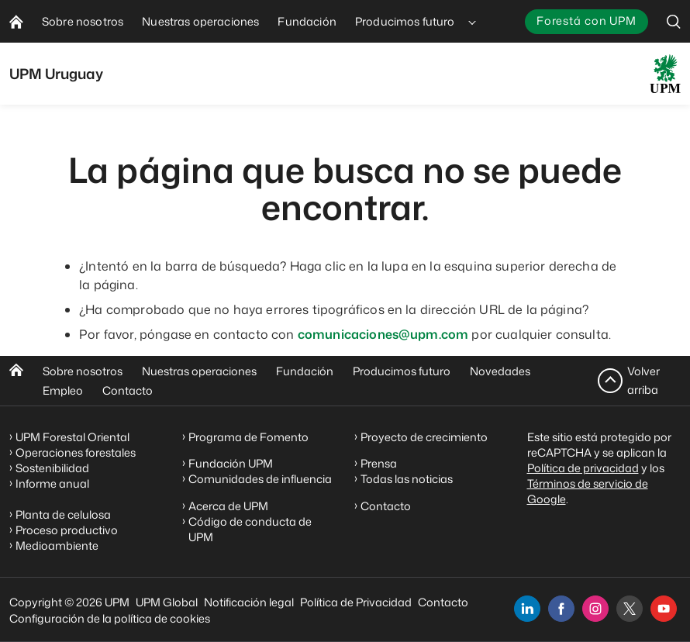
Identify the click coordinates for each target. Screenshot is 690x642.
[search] (673, 21)
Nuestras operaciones (199, 371)
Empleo (63, 390)
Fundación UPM (230, 463)
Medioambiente (57, 545)
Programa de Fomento (248, 437)
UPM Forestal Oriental (72, 437)
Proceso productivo (67, 530)
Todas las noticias (407, 479)
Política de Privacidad (356, 602)
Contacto (127, 390)
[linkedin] (527, 608)
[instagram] (595, 608)
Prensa (379, 463)
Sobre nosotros (82, 371)
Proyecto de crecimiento (424, 437)
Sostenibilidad (52, 468)
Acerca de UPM (228, 506)
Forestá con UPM (586, 20)
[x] (629, 608)
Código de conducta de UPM (250, 529)
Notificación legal (249, 602)
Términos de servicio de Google (587, 491)
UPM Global (167, 602)
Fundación (304, 371)
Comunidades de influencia (260, 479)
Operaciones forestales (76, 452)
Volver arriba (643, 380)
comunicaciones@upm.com (383, 334)
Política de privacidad (583, 468)
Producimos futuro (401, 371)
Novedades (500, 371)
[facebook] (561, 608)
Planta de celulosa (63, 514)
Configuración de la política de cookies (109, 618)
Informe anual (52, 483)
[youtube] (663, 608)
